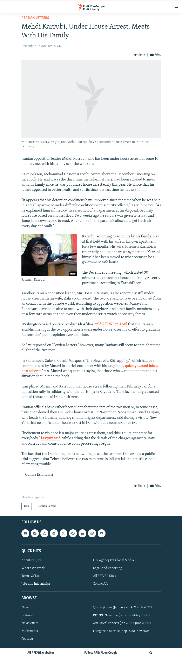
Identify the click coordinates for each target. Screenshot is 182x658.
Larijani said (50, 438)
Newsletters (30, 623)
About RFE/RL (31, 560)
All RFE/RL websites (40, 653)
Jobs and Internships (35, 583)
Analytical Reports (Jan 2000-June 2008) (122, 623)
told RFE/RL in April (111, 324)
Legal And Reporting (107, 568)
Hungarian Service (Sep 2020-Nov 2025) (122, 631)
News (25, 607)
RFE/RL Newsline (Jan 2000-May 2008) (121, 615)
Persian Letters (35, 18)
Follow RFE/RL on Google (100, 653)
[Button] (139, 55)
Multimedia (29, 631)
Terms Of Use (30, 576)
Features (27, 615)
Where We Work (33, 568)
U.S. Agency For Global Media (113, 560)
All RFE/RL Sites (104, 576)
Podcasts (27, 639)
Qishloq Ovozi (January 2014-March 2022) (122, 607)
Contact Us (100, 583)
